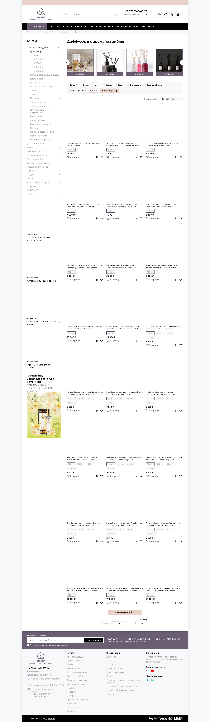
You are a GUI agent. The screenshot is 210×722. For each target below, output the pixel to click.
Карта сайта (50, 719)
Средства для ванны (44, 167)
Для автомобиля (35, 143)
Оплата (108, 26)
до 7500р (37, 63)
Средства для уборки (44, 182)
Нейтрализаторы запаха (42, 132)
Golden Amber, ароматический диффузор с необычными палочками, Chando (124, 589)
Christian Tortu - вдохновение (41, 281)
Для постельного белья (41, 86)
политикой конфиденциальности (56, 645)
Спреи (33, 90)
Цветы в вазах (37, 79)
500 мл (71, 150)
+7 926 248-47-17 (136, 11)
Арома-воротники (39, 106)
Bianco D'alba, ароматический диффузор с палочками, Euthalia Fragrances (124, 524)
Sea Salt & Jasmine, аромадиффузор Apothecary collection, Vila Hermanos (161, 205)
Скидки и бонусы (115, 672)
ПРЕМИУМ (67, 26)
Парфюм (44, 171)
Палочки (45, 98)
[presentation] (67, 62)
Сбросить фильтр (109, 91)
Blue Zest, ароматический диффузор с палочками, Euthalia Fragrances (83, 524)
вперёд (143, 622)
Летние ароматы (38, 136)
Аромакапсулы (37, 120)
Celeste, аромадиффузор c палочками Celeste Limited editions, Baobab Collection (123, 327)
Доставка (95, 26)
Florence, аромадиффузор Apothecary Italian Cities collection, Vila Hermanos (162, 266)
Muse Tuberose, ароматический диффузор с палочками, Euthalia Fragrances (124, 393)
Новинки (31, 186)
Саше (33, 94)
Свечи (44, 147)
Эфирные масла (35, 151)
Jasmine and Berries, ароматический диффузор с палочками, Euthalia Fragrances (82, 458)
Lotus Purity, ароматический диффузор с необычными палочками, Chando (164, 589)
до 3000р (38, 59)
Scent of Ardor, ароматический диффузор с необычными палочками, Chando (85, 589)
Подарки (44, 174)
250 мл (160, 333)
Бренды (44, 194)
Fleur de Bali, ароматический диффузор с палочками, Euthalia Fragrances (124, 458)
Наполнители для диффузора (45, 75)
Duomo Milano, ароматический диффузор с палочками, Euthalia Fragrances (164, 458)
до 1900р (37, 55)
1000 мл (150, 337)
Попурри (34, 128)
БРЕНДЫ (54, 26)
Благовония (36, 116)
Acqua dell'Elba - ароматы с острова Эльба (40, 238)
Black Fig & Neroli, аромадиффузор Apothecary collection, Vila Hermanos (121, 266)
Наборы (31, 178)
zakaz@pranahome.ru (41, 675)
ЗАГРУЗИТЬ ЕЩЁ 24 (124, 612)
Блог (136, 26)
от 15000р (38, 71)
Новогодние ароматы (41, 139)
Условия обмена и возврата (120, 690)
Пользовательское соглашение (122, 686)
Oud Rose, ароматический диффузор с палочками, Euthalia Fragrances (163, 327)
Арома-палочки (37, 102)
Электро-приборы (44, 159)
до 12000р (38, 67)
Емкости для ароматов (41, 124)
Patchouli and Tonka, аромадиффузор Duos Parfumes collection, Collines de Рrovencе (83, 205)
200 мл (150, 595)
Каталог (37, 26)
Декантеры (35, 82)
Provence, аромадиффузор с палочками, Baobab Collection (84, 144)
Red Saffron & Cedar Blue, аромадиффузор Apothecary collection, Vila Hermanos (85, 266)
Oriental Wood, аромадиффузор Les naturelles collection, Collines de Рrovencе (122, 144)
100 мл (111, 150)
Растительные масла (37, 155)
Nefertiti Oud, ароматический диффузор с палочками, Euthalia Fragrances (85, 393)
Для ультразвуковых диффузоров (40, 111)
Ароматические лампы (44, 163)
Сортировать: (150, 99)
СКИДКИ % (81, 26)
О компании (123, 26)
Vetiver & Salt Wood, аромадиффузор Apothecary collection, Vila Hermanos (122, 205)
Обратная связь (114, 668)
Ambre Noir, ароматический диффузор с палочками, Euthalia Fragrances (163, 524)
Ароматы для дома (44, 47)
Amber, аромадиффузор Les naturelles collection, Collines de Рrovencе (162, 144)
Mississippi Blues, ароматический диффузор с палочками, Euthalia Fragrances (160, 393)
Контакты (148, 26)
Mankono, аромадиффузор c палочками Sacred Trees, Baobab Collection (84, 327)
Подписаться (93, 640)
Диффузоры (45, 51)
